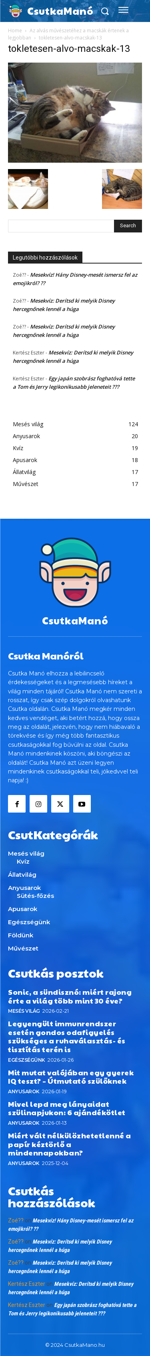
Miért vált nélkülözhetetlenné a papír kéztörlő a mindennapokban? (69, 1143)
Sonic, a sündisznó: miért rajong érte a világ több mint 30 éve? (70, 996)
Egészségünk (26, 1060)
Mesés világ (24, 1011)
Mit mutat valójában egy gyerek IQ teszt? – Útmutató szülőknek (71, 1076)
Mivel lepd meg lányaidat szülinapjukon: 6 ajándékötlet (67, 1108)
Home (15, 30)
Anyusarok (24, 1091)
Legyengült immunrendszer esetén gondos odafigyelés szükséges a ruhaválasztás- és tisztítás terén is (67, 1036)
